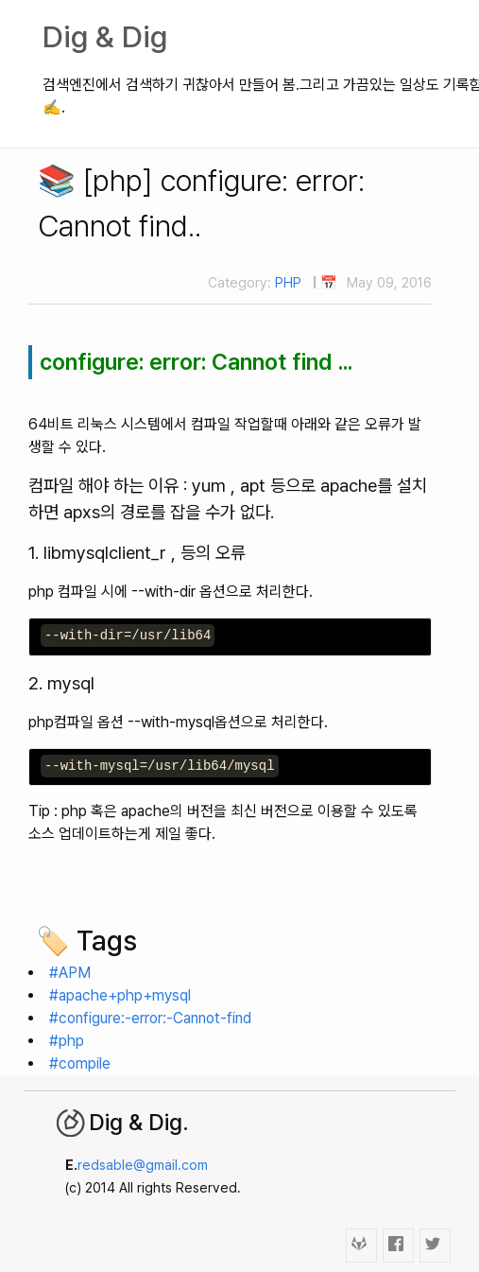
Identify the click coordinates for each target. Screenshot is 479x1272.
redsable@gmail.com (142, 1165)
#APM (70, 973)
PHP (288, 282)
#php (66, 1041)
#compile (80, 1063)
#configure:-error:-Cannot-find (150, 1018)
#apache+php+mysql (120, 995)
